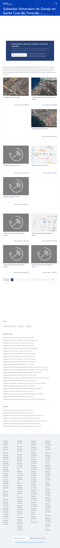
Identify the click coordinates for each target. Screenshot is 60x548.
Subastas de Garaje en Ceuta (19, 459)
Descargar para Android (37, 55)
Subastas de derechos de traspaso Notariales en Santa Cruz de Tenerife (22, 372)
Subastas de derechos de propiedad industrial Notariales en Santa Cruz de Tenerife (25, 367)
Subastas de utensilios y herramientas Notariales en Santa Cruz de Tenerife (23, 394)
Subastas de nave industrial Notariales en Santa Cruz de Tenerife (20, 348)
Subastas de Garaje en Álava (5, 443)
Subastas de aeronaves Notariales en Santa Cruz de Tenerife (19, 362)
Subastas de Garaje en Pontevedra (34, 519)
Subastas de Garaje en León (33, 449)
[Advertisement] (30, 28)
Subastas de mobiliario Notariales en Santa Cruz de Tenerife (19, 386)
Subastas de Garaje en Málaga (34, 473)
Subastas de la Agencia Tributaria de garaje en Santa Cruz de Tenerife (21, 418)
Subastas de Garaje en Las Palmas (33, 511)
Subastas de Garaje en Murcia (33, 486)
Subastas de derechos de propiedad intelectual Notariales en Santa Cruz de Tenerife (25, 370)
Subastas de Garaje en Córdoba (20, 473)
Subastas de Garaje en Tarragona (48, 486)
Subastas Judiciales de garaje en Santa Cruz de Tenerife (17, 410)
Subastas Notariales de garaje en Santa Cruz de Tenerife (18, 413)
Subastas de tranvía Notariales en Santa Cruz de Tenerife (18, 391)
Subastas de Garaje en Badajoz (6, 481)
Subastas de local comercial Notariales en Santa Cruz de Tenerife (20, 340)
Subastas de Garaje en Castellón (19, 452)
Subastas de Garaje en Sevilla (47, 473)
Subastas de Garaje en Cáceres (6, 516)
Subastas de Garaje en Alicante (6, 457)
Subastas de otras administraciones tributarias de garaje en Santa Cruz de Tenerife (25, 421)
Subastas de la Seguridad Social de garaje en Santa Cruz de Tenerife (21, 423)
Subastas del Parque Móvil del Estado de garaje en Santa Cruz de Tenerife (23, 415)
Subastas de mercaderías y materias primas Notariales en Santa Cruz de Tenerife (24, 383)
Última (53, 280)
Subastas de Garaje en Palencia (34, 504)
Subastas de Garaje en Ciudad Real (19, 466)
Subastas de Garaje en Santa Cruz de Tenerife (47, 459)
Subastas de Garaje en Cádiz (5, 522)
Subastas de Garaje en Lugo (33, 455)
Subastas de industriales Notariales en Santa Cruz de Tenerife (19, 359)
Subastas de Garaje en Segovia (48, 467)
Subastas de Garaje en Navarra (34, 492)
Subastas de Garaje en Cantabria (19, 444)
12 (45, 280)
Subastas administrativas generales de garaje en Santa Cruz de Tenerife (22, 426)
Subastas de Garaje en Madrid (33, 467)
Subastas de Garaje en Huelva (20, 521)
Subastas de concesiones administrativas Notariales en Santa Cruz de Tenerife (24, 399)
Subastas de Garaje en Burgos (6, 510)
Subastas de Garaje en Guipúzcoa (20, 494)
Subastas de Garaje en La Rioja (48, 443)
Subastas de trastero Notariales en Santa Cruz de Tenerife (18, 346)
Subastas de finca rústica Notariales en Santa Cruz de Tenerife (19, 354)
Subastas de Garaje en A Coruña (19, 480)
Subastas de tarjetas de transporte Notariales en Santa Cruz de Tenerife (22, 388)
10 (39, 280)
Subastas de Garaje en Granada (20, 507)
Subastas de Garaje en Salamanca (48, 450)
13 (48, 280)
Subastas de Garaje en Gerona (20, 501)
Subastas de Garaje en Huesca (20, 528)
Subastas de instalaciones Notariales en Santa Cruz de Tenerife (20, 375)
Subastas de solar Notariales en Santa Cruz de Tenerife (17, 351)
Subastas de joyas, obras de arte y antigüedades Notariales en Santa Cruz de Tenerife (26, 378)
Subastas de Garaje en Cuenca (20, 487)
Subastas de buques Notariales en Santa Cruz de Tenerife (18, 364)
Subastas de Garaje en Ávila (5, 475)
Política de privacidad (21, 542)
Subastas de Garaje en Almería (6, 463)
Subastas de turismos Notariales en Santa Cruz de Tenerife (18, 356)
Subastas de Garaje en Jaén (33, 443)
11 (42, 280)
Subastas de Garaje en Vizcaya (6, 504)
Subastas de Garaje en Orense (34, 498)
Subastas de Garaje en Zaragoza (47, 527)
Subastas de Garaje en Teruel (47, 493)
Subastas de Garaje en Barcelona (5, 496)
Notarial (28, 326)
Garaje (21, 326)
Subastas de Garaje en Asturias (6, 469)
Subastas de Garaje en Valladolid (47, 512)
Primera (7, 280)
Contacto (41, 542)
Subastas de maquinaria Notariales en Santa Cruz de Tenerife (19, 380)
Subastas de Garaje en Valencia (48, 505)
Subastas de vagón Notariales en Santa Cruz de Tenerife (18, 396)
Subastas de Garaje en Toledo (48, 499)
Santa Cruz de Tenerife (10, 326)
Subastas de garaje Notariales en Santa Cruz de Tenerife (18, 343)
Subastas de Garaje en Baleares (5, 488)
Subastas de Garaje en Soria (47, 479)
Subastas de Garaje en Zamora (48, 520)
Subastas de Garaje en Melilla (33, 479)
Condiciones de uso (33, 542)
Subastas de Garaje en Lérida (33, 461)
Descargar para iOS (19, 55)
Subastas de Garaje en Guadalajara (20, 514)
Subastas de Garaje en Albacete (5, 450)
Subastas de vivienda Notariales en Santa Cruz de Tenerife (18, 337)
